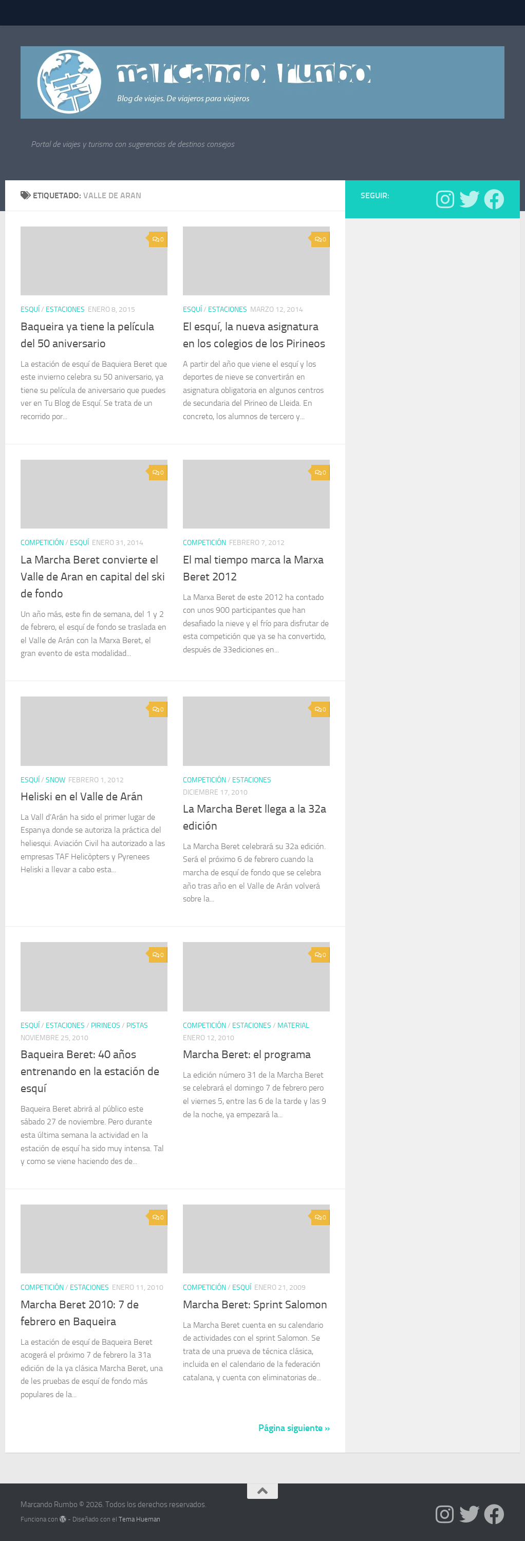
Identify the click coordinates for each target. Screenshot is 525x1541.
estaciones (65, 309)
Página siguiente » (294, 1428)
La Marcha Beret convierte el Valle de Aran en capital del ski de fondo (93, 576)
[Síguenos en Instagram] (445, 199)
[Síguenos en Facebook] (494, 199)
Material (293, 1025)
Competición (42, 542)
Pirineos (105, 1025)
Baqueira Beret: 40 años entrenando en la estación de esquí (90, 1071)
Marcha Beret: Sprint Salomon (255, 1304)
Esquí (30, 309)
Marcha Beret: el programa (247, 1054)
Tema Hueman (139, 1519)
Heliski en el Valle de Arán (82, 796)
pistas (137, 1025)
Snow (55, 780)
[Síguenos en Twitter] (469, 199)
